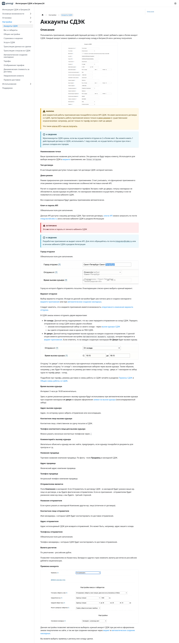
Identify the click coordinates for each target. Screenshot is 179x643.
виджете (66, 159)
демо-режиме (104, 118)
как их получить (70, 126)
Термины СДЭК (125, 378)
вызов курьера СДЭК (111, 326)
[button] (17, 14)
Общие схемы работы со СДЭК (53, 381)
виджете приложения (49, 302)
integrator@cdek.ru (48, 218)
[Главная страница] (42, 15)
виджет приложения (53, 339)
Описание (150, 12)
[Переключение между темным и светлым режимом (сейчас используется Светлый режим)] (175, 3)
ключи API (56, 126)
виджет (106, 630)
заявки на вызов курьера (104, 399)
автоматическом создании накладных (84, 302)
